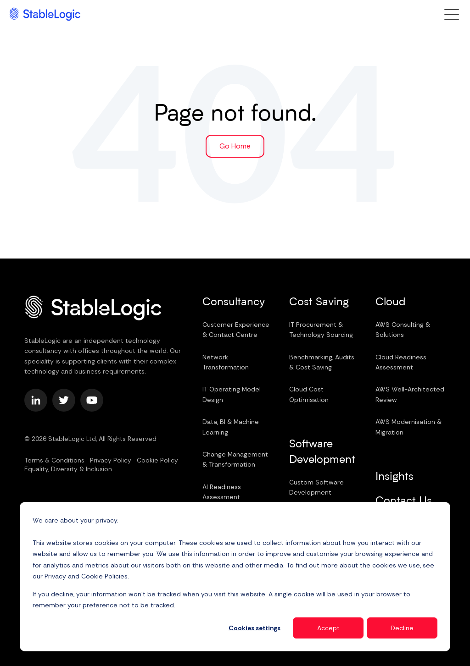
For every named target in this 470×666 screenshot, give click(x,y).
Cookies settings (254, 628)
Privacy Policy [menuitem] (110, 460)
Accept (328, 628)
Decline (402, 628)
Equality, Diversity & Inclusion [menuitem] (68, 469)
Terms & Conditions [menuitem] (54, 460)
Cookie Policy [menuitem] (157, 460)
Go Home (235, 146)
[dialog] (235, 576)
